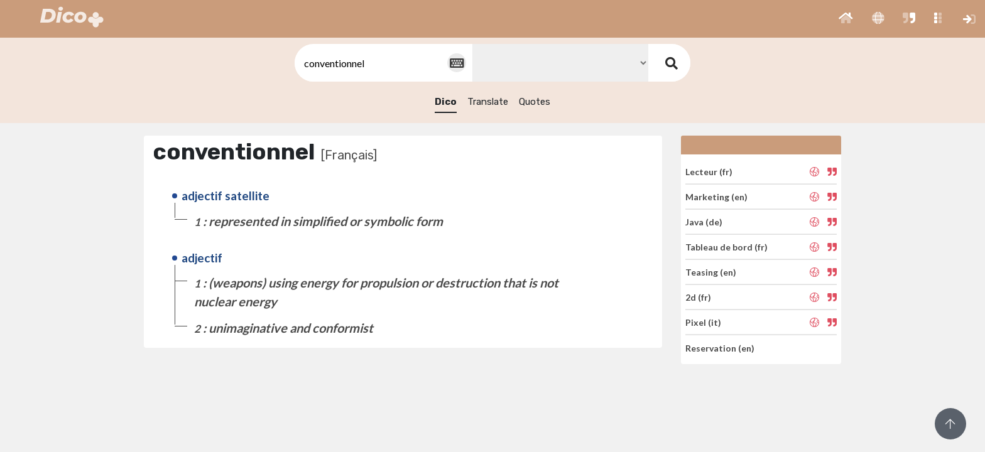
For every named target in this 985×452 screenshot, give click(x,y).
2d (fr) (698, 297)
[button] (846, 19)
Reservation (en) (719, 347)
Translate (487, 101)
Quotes (534, 101)
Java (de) (703, 222)
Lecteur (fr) (708, 171)
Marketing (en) (716, 196)
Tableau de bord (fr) (726, 247)
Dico (446, 101)
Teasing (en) (710, 272)
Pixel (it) (703, 322)
